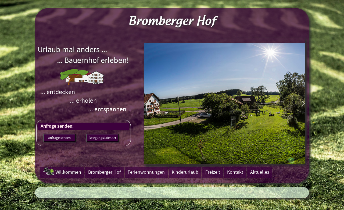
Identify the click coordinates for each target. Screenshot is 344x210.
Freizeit (212, 172)
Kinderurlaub (185, 172)
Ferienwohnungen (146, 172)
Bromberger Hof (104, 172)
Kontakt (235, 172)
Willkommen (68, 172)
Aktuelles (259, 172)
